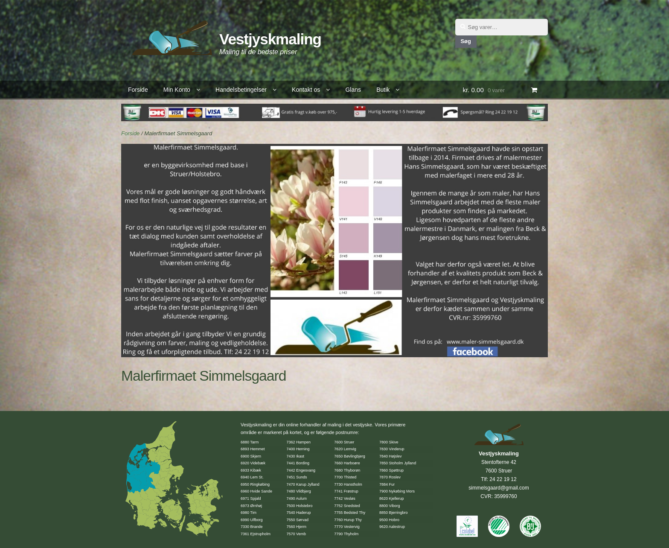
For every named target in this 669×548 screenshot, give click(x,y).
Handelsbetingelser (241, 89)
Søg (465, 41)
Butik (383, 89)
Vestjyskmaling (270, 39)
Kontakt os (306, 89)
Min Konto (176, 89)
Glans (353, 89)
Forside (138, 89)
